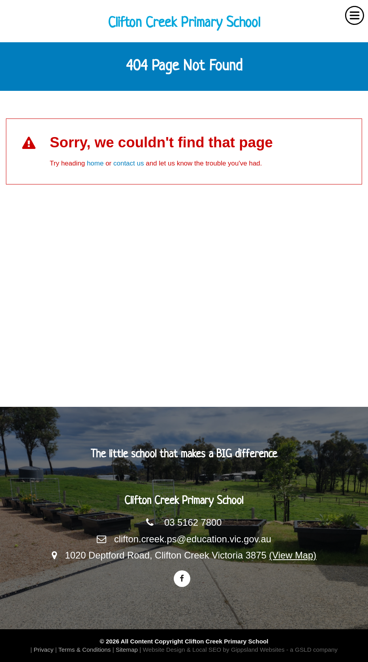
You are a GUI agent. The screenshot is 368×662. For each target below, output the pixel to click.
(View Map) (292, 555)
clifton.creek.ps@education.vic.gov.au (192, 539)
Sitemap (127, 649)
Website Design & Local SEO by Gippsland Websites (214, 649)
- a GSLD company (312, 649)
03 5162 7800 (193, 522)
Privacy (43, 649)
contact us (128, 163)
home (95, 163)
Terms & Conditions (84, 649)
